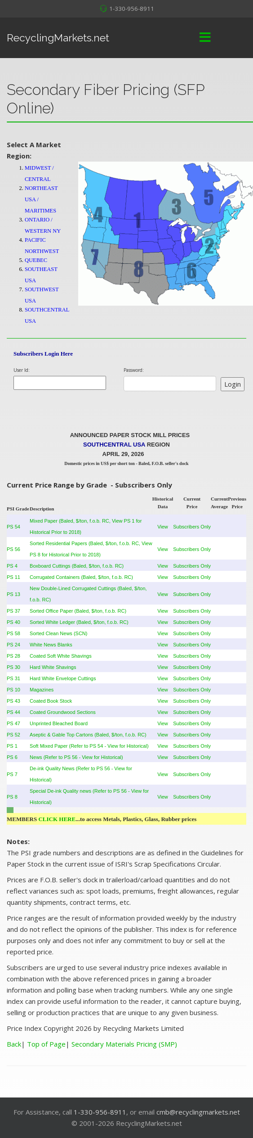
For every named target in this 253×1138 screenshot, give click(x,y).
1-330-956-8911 (131, 9)
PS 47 (13, 723)
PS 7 (12, 774)
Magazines (41, 689)
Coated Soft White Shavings (61, 656)
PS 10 (13, 689)
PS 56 (13, 549)
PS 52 (13, 734)
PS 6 (12, 757)
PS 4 (12, 566)
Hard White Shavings (53, 667)
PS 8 (12, 796)
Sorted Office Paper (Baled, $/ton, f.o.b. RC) (78, 611)
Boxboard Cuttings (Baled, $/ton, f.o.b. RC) (77, 566)
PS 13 (13, 594)
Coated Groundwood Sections (63, 712)
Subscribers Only (192, 526)
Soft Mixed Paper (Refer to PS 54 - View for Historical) (89, 746)
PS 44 (13, 712)
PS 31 (13, 678)
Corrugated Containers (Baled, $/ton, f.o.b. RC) (81, 577)
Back (14, 1043)
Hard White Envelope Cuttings (63, 678)
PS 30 (13, 667)
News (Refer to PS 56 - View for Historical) (76, 757)
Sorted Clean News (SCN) (58, 633)
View (162, 526)
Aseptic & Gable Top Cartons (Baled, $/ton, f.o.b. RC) (88, 734)
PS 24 (13, 644)
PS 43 (13, 701)
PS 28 (13, 656)
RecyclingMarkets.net (58, 38)
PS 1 (12, 746)
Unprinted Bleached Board (59, 723)
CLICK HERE (56, 819)
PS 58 (13, 633)
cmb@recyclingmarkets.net (198, 1111)
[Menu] (205, 38)
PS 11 (13, 577)
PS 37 (13, 611)
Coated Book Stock (51, 701)
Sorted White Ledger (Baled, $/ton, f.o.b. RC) (79, 622)
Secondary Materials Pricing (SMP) (124, 1043)
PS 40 (13, 622)
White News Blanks (51, 644)
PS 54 (13, 526)
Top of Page (46, 1043)
